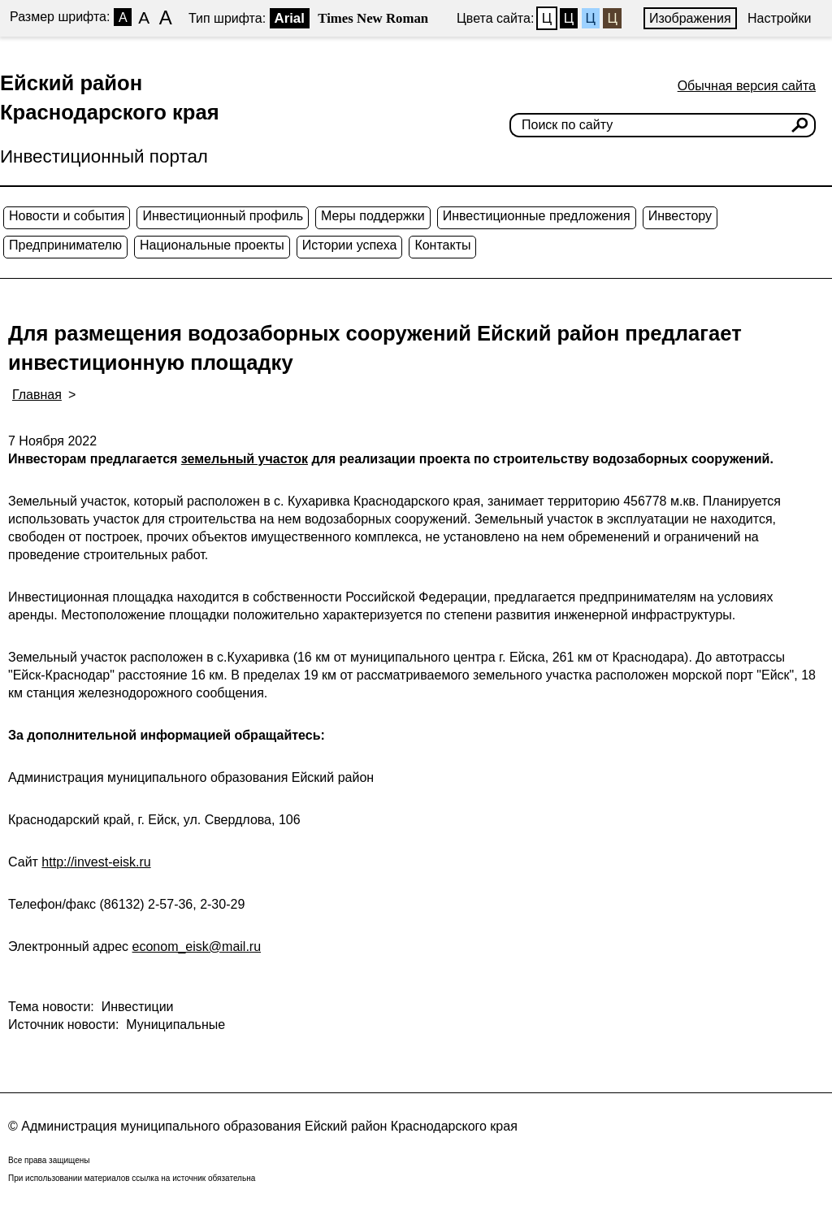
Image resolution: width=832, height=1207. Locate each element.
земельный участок (244, 459)
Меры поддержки (373, 216)
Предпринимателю (65, 245)
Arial (290, 18)
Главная (37, 395)
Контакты (442, 245)
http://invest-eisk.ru (95, 862)
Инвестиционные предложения (536, 216)
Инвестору (680, 216)
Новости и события (66, 216)
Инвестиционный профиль (222, 216)
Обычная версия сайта (747, 86)
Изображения (690, 18)
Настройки (779, 18)
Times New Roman (373, 18)
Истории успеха (349, 245)
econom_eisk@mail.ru (197, 946)
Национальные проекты (212, 245)
